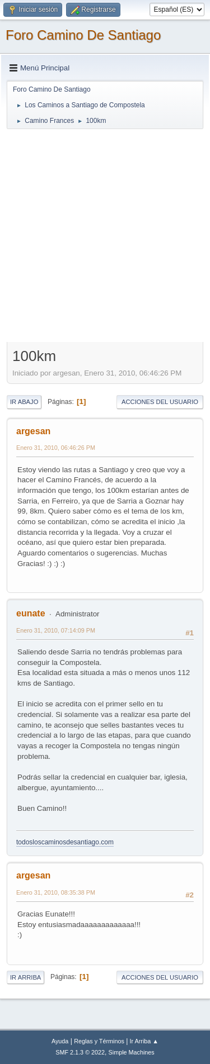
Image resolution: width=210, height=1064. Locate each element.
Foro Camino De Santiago (83, 34)
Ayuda (60, 1041)
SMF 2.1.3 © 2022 (80, 1052)
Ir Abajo (24, 401)
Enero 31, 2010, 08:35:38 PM (55, 892)
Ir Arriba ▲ (144, 1041)
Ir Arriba (25, 977)
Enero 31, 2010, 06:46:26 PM (55, 447)
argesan (33, 431)
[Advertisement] (105, 235)
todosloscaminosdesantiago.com (65, 842)
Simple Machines (132, 1052)
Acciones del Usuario (160, 401)
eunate (30, 613)
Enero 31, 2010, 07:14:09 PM (55, 630)
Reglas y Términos (99, 1041)
